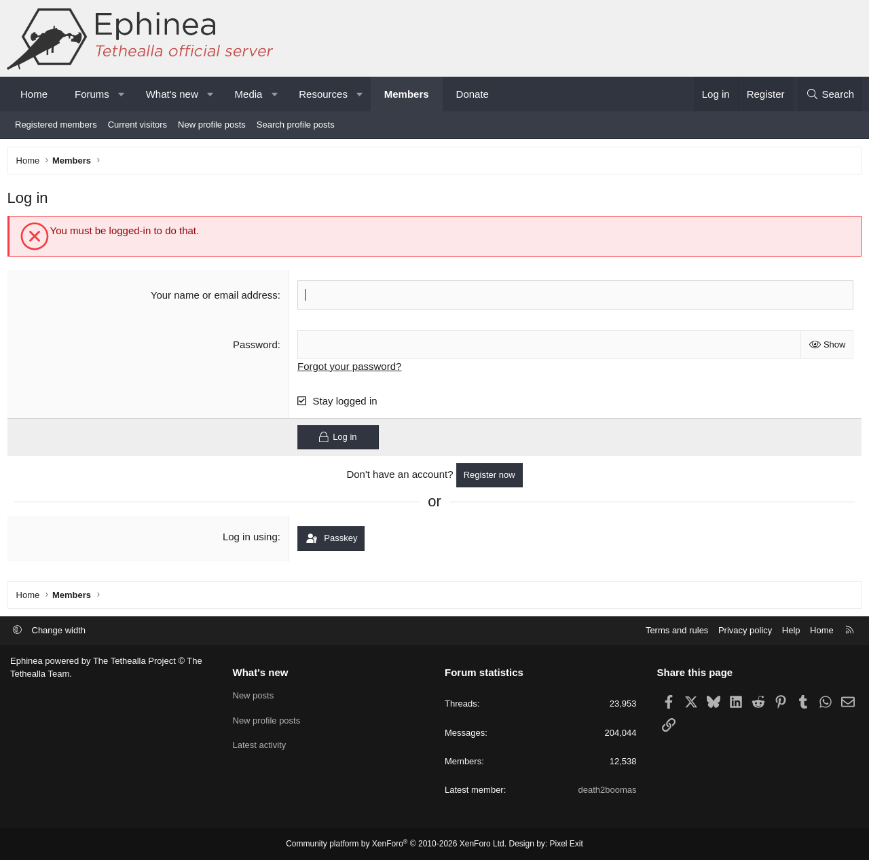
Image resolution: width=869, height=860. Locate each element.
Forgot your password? (351, 369)
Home (34, 94)
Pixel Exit (566, 843)
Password (256, 347)
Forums (92, 94)
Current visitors (137, 124)
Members (406, 94)
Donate (472, 94)
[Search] (830, 94)
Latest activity (259, 745)
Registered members (56, 124)
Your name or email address (214, 297)
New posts (253, 695)
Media (249, 94)
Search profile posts (296, 124)
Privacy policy (745, 630)
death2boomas (607, 790)
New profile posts (212, 124)
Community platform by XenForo (396, 843)
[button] (121, 94)
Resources (323, 94)
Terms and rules (677, 630)
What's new (172, 94)
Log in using (250, 540)
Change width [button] (59, 630)
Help (791, 630)
